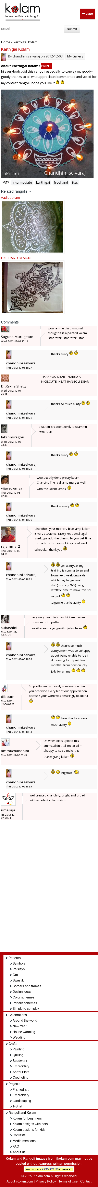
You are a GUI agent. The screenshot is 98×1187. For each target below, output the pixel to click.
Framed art (20, 1089)
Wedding (19, 1037)
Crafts (13, 1044)
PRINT (46, 66)
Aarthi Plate (21, 1072)
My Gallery (75, 56)
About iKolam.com (20, 1181)
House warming (24, 1032)
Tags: (5, 182)
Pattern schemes (25, 1003)
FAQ (16, 1146)
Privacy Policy (46, 1181)
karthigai (43, 182)
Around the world (25, 1020)
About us (19, 1152)
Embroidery (21, 1066)
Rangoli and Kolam (22, 1112)
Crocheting (20, 1077)
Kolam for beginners (27, 1118)
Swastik (18, 980)
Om (15, 975)
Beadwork (20, 1060)
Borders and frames (27, 986)
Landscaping (22, 1101)
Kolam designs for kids (29, 1129)
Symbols (19, 963)
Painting (18, 1049)
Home (5, 42)
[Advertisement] (52, 888)
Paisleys (19, 969)
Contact (85, 1181)
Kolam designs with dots (30, 1124)
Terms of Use (67, 1181)
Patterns (15, 958)
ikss (75, 182)
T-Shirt (17, 1106)
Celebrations (18, 1015)
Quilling (18, 1055)
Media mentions (24, 1141)
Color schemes (23, 997)
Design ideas (22, 991)
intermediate (22, 182)
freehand (61, 182)
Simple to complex (26, 1008)
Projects (14, 1084)
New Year (20, 1026)
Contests (19, 1135)
